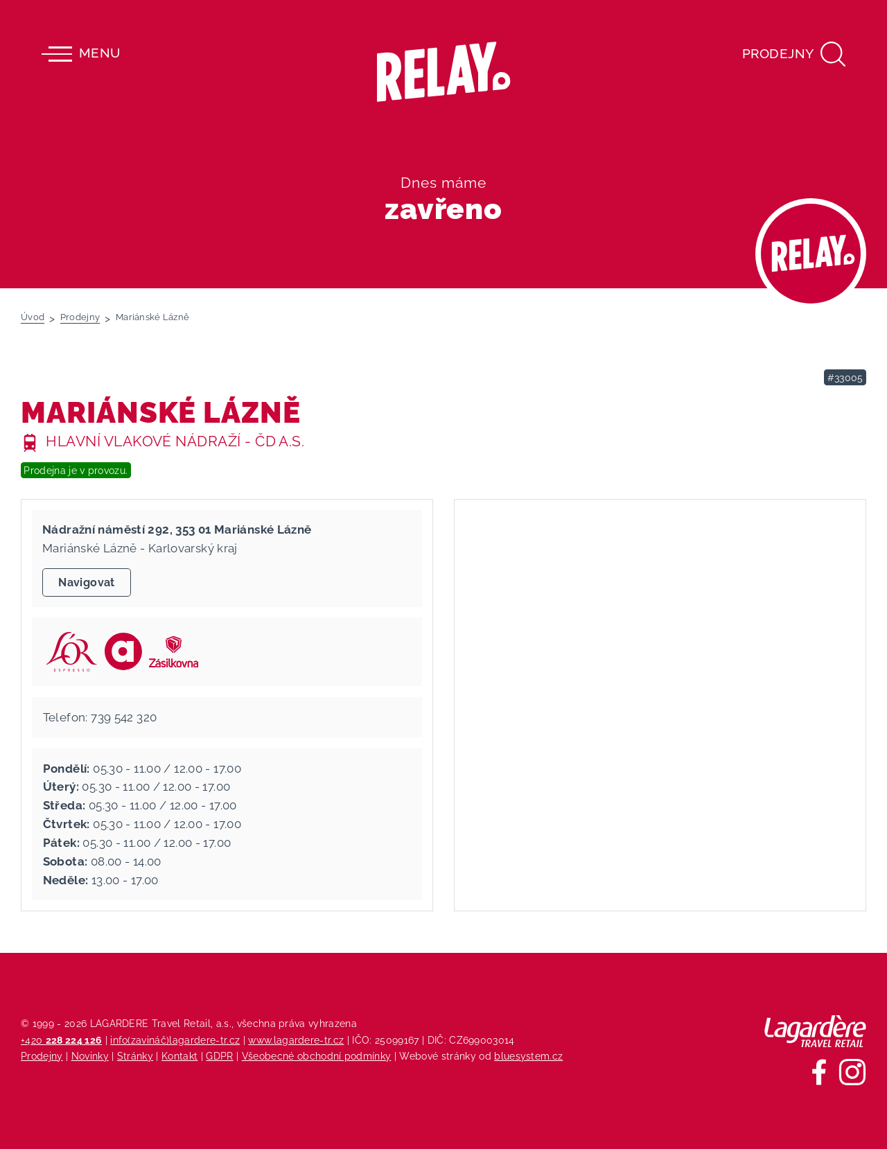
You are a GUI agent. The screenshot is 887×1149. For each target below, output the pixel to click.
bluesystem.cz (528, 1056)
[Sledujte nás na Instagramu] (852, 1072)
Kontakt (179, 1056)
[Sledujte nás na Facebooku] (819, 1072)
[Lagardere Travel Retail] (815, 1031)
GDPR (219, 1056)
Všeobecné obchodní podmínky (317, 1056)
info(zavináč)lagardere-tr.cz (175, 1040)
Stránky (135, 1056)
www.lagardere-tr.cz (296, 1040)
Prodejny (42, 1056)
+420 (61, 1040)
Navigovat (86, 582)
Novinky (90, 1056)
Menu (81, 54)
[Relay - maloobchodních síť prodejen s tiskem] (444, 72)
